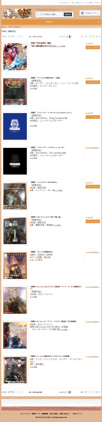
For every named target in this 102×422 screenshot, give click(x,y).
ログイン (98, 3)
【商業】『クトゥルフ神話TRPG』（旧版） (45, 78)
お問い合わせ (64, 414)
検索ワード (36, 414)
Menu (73, 21)
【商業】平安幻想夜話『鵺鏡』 (41, 43)
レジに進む (89, 3)
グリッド (67, 36)
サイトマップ (25, 414)
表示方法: (62, 37)
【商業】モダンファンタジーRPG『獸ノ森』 (46, 217)
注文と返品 (54, 414)
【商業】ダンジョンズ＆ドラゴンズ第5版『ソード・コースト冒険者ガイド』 (56, 288)
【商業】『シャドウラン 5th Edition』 (44, 182)
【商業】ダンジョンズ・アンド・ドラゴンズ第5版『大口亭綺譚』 (53, 321)
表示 (81, 36)
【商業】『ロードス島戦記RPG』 (42, 252)
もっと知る (61, 46)
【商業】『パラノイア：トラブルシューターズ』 (47, 147)
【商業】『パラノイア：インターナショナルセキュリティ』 (51, 113)
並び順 (4, 36)
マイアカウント (64, 3)
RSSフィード (77, 414)
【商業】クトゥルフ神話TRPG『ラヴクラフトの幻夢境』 (50, 356)
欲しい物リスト (77, 3)
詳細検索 (45, 414)
